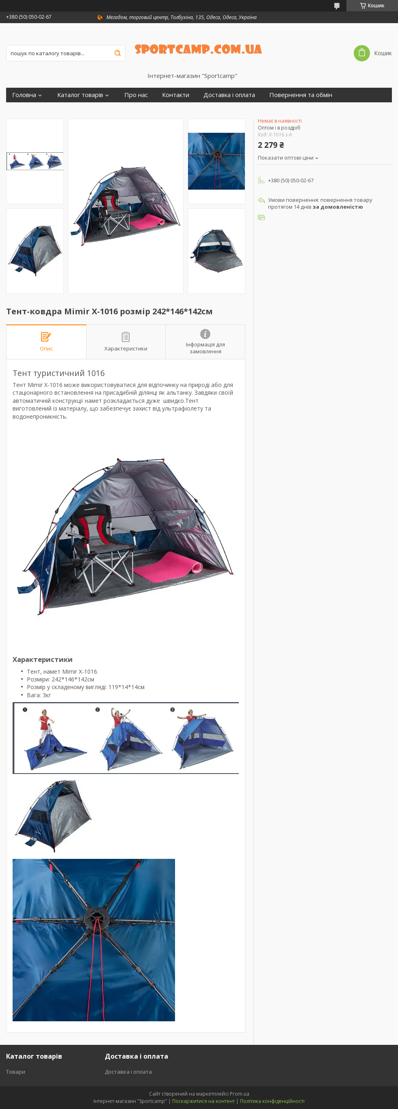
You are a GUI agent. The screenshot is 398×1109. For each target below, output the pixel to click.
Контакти (175, 95)
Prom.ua (239, 1093)
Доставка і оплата (229, 95)
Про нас (136, 95)
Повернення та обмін (300, 95)
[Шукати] (117, 53)
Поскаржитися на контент (203, 1101)
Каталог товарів (80, 95)
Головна (24, 95)
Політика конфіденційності (272, 1101)
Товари (15, 1071)
